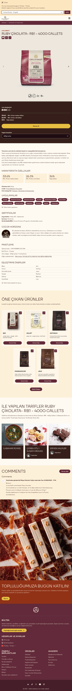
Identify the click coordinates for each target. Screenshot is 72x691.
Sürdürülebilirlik (7, 662)
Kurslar (50, 662)
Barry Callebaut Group (9, 667)
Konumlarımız (52, 660)
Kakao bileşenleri (30, 657)
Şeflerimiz (51, 665)
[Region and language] (33, 12)
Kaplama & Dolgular (31, 662)
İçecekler (27, 675)
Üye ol (6, 598)
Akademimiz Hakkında (55, 654)
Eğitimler (51, 657)
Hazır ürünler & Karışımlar (33, 673)
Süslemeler (28, 668)
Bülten (4, 672)
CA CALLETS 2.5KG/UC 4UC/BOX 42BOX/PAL (37, 256)
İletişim (4, 669)
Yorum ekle (64, 471)
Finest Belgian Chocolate (14, 189)
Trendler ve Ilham (7, 659)
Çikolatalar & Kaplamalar (16, 22)
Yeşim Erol (34, 455)
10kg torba (18, 256)
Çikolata (4, 22)
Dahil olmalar (29, 665)
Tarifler (4, 656)
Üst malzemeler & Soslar (33, 670)
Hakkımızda (5, 664)
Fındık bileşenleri (30, 660)
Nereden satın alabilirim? (10, 675)
